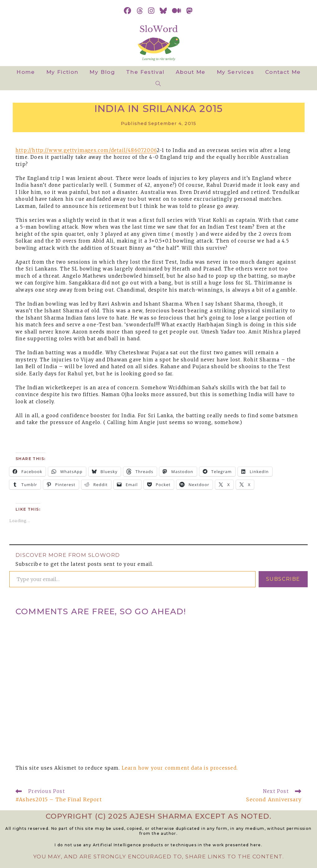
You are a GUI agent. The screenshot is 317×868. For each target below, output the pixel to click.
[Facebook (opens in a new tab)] (127, 11)
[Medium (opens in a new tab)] (177, 11)
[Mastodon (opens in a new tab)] (189, 11)
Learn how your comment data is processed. (180, 768)
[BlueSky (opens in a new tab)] (163, 11)
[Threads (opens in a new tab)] (140, 11)
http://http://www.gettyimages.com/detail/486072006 (86, 150)
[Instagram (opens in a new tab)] (151, 11)
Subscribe (283, 579)
